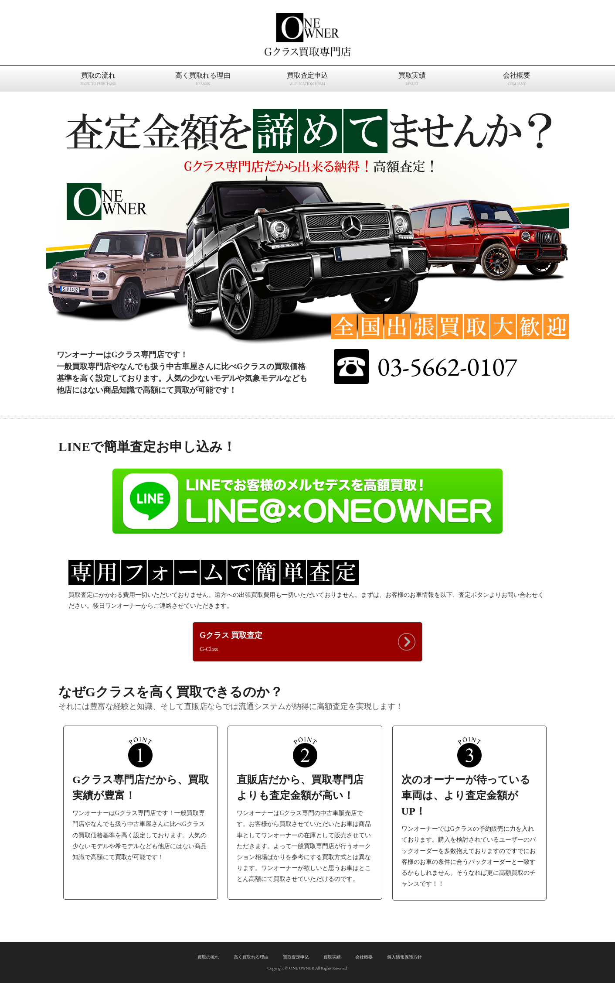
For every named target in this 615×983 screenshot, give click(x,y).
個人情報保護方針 (404, 957)
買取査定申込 (296, 957)
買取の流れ (208, 957)
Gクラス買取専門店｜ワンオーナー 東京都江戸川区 (307, 35)
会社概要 (364, 957)
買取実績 (332, 957)
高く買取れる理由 (251, 957)
